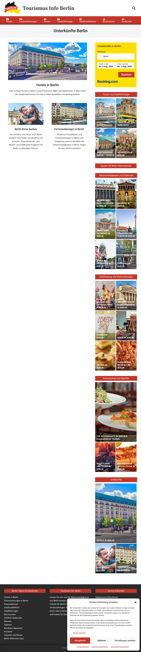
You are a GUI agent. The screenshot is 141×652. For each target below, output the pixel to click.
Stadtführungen (11, 611)
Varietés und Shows (13, 635)
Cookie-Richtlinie (83, 647)
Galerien (8, 625)
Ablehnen (101, 640)
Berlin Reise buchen (26, 129)
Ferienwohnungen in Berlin (69, 129)
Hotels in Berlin (47, 85)
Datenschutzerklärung (100, 647)
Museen (7, 621)
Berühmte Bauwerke (13, 628)
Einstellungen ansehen (125, 640)
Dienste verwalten (79, 633)
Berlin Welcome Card (13, 638)
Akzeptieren (80, 640)
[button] (135, 602)
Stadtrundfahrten (11, 607)
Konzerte (8, 631)
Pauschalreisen (11, 604)
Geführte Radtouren (13, 618)
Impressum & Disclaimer (120, 647)
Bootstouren (10, 614)
